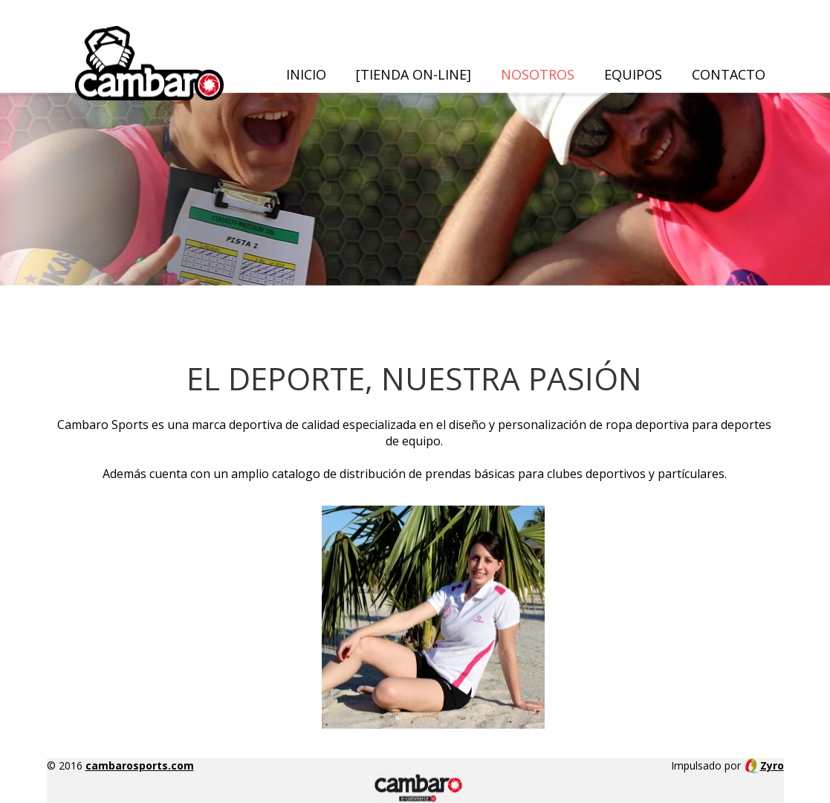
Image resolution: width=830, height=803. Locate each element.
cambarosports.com (139, 765)
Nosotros (537, 74)
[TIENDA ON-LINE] (413, 74)
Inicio (306, 74)
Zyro (772, 765)
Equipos (633, 74)
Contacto (728, 74)
